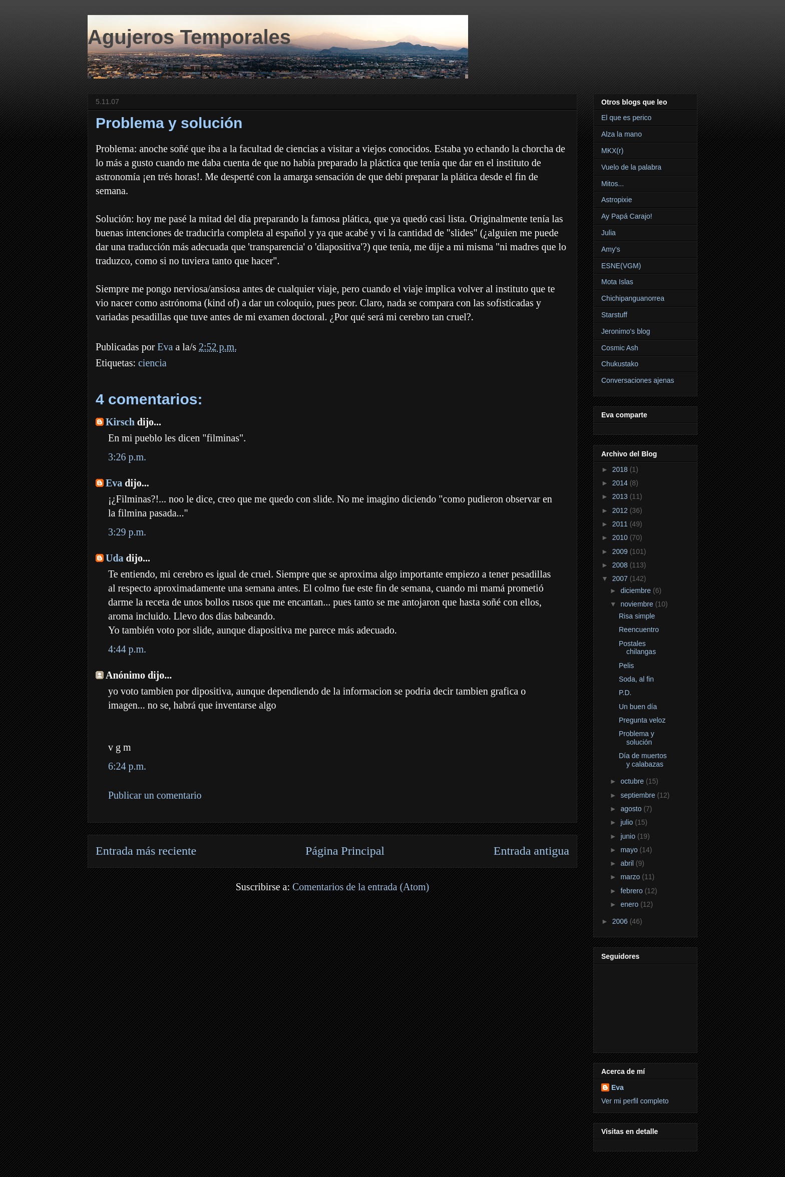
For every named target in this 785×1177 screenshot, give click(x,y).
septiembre (638, 795)
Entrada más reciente (146, 850)
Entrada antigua (531, 850)
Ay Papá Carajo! (626, 216)
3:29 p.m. (127, 531)
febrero (632, 891)
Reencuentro (639, 630)
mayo (629, 850)
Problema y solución (636, 738)
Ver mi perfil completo (635, 1101)
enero (630, 904)
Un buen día (638, 707)
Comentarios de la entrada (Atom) (360, 886)
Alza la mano (621, 134)
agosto (631, 809)
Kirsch (120, 421)
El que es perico (626, 118)
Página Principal (344, 850)
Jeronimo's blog (625, 331)
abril (627, 863)
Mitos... (612, 184)
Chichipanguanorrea (632, 298)
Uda (115, 557)
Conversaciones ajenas (637, 380)
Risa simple (637, 616)
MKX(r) (612, 151)
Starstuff (614, 315)
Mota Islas (617, 282)
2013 (621, 496)
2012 (621, 510)
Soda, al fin (636, 679)
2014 (621, 483)
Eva (114, 482)
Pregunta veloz (642, 720)
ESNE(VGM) (621, 266)
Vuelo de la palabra (631, 167)
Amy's (610, 249)
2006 (621, 921)
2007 (621, 578)
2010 (621, 537)
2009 (621, 551)
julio (627, 822)
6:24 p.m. (127, 766)
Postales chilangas (637, 648)
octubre (633, 781)
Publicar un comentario (155, 795)
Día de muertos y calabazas (643, 760)
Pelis (626, 666)
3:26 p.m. (127, 456)
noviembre (637, 604)
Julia (608, 233)
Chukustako (619, 364)
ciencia (152, 362)
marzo (631, 877)
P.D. (625, 693)
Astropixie (616, 200)
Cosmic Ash (619, 348)
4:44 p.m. (127, 649)
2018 (621, 469)
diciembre (636, 590)
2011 (621, 524)
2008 (621, 565)
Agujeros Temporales (189, 37)
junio (628, 836)
